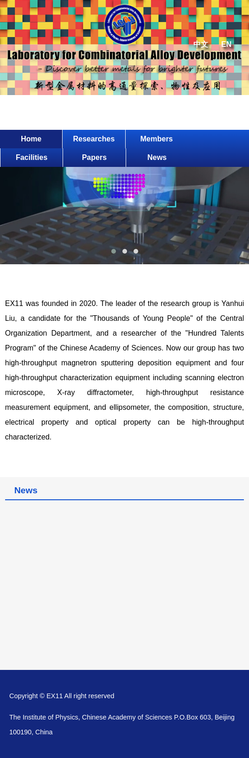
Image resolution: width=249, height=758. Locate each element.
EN (226, 44)
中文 (200, 44)
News (157, 157)
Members (156, 139)
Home (31, 139)
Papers (94, 157)
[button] (113, 251)
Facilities (31, 157)
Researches (94, 139)
